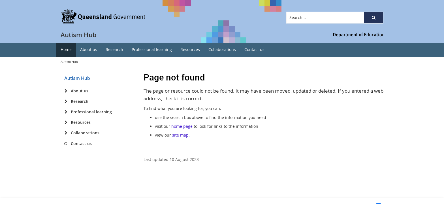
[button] (373, 17)
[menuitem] (66, 50)
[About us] (66, 91)
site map (180, 135)
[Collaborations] (66, 133)
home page (182, 126)
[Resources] (66, 122)
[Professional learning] (66, 112)
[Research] (66, 101)
